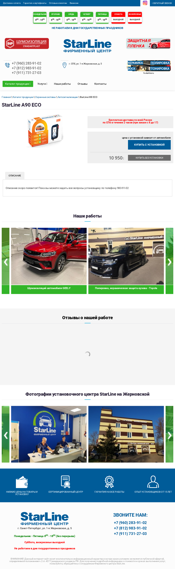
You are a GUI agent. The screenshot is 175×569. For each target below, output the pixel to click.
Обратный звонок (162, 3)
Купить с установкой (149, 144)
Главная (6, 97)
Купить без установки (149, 157)
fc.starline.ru (148, 73)
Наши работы (62, 83)
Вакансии (74, 3)
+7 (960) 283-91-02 (26, 63)
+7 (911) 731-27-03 (26, 73)
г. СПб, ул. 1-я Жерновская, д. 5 (81, 64)
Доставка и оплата (12, 3)
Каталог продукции (17, 83)
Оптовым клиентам (58, 3)
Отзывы (83, 83)
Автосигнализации (68, 97)
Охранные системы (45, 97)
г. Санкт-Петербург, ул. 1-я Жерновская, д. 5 (45, 528)
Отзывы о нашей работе (87, 317)
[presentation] (5, 261)
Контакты (100, 83)
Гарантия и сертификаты (34, 3)
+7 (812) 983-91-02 (26, 68)
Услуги (42, 83)
